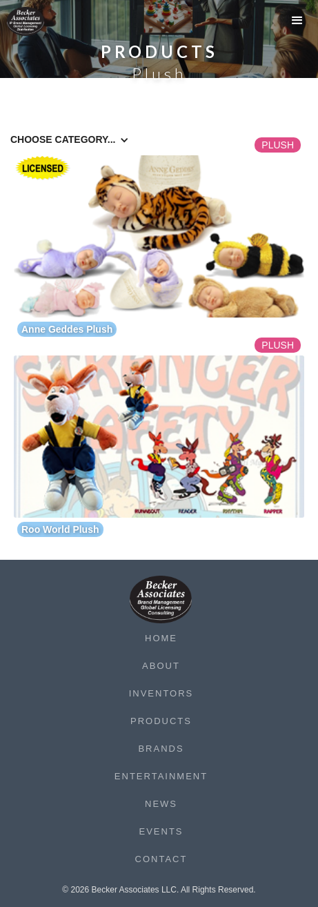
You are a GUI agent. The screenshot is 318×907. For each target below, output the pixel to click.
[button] (297, 24)
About (161, 666)
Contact (161, 859)
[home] (34, 21)
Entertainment (161, 776)
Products (161, 721)
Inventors (161, 693)
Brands (160, 748)
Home (161, 638)
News (161, 804)
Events (161, 831)
